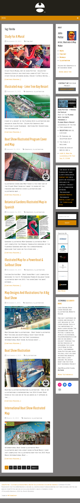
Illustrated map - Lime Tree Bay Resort (27, 87)
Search (67, 223)
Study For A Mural (15, 36)
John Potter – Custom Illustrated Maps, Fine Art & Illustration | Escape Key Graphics (30, 489)
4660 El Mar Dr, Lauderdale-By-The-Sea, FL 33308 (68, 155)
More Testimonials (65, 375)
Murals (63, 57)
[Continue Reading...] (13, 80)
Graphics (29, 92)
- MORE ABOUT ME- (65, 72)
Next (34, 472)
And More (62, 291)
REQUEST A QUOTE (67, 89)
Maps (62, 51)
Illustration (39, 92)
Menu (4, 18)
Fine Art (29, 42)
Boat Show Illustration (18, 354)
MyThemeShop (12, 500)
